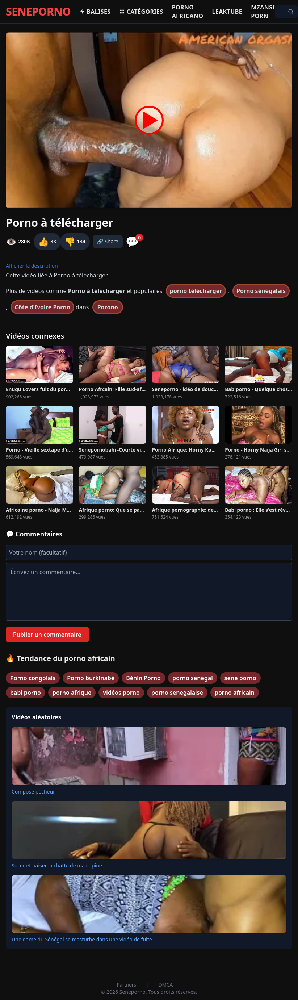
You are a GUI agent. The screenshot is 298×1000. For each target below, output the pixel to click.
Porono (107, 307)
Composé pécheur (33, 791)
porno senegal (192, 678)
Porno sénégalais (261, 291)
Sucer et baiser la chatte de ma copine (57, 865)
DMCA (166, 984)
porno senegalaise (177, 692)
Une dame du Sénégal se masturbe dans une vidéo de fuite (82, 939)
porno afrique (72, 692)
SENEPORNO (38, 11)
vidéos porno (121, 692)
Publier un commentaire (47, 635)
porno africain (235, 692)
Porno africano (187, 11)
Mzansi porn (263, 11)
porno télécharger (196, 291)
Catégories (141, 12)
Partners (127, 984)
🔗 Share (107, 241)
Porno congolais (32, 678)
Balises (94, 12)
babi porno (25, 692)
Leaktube (227, 12)
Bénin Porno (143, 678)
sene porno (240, 678)
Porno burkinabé (90, 678)
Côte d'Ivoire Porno (42, 307)
